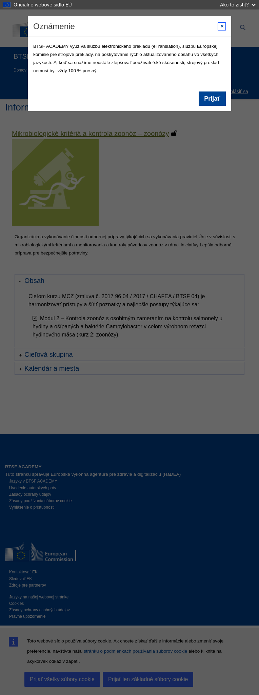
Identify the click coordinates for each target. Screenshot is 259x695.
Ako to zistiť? (238, 4)
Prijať (212, 98)
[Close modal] (222, 26)
